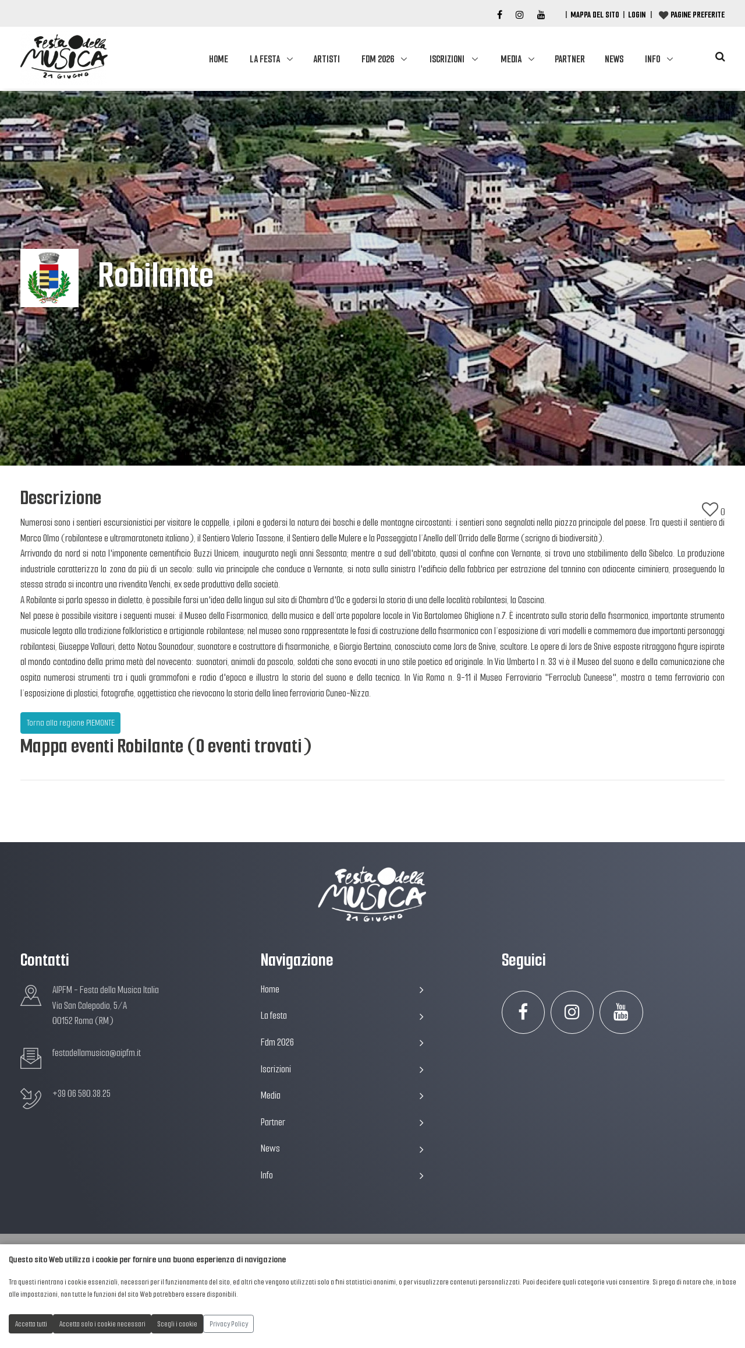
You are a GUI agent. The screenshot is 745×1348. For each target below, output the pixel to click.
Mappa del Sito (594, 14)
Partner (570, 59)
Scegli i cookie (177, 1324)
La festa (265, 59)
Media (511, 59)
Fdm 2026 (377, 59)
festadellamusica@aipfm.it (96, 1053)
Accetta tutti (31, 1324)
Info (652, 59)
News (614, 59)
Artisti (326, 59)
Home (218, 59)
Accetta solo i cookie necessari (102, 1324)
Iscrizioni (447, 59)
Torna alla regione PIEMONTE (71, 722)
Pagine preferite (697, 14)
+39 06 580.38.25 (81, 1093)
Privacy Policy (229, 1323)
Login (636, 14)
